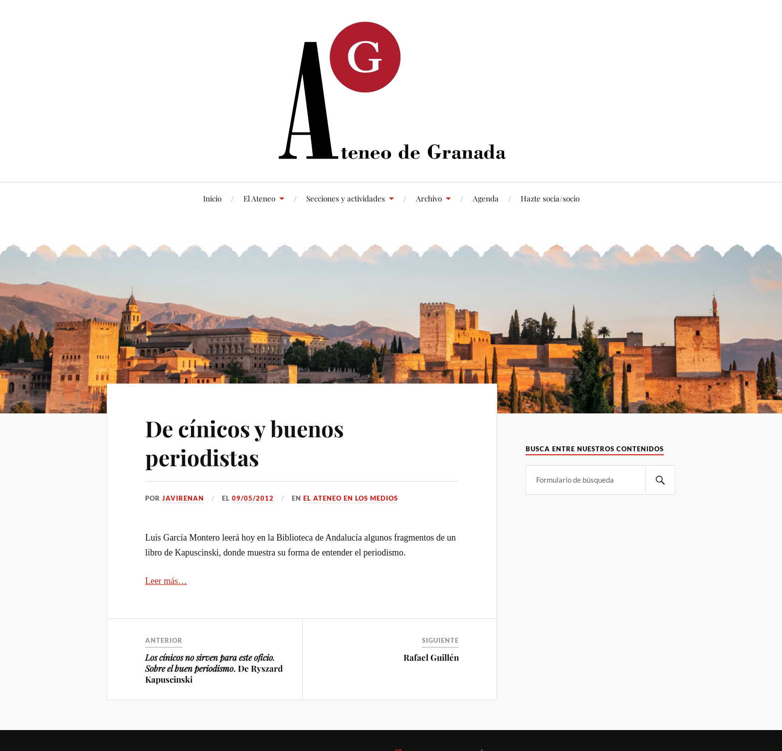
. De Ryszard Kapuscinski (214, 668)
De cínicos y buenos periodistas (244, 442)
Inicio (212, 198)
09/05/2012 (253, 498)
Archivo (429, 198)
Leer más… (166, 581)
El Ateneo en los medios (350, 498)
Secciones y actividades (345, 198)
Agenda (486, 198)
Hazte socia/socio (550, 198)
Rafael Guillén (431, 657)
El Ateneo (259, 198)
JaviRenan (183, 498)
